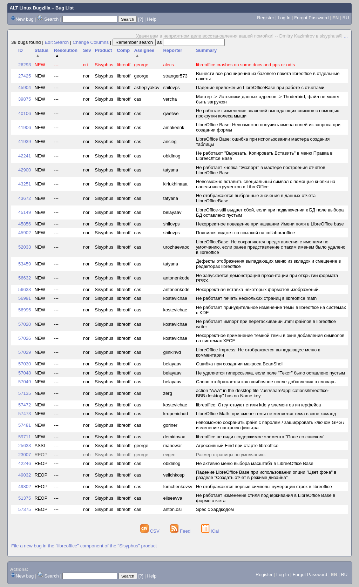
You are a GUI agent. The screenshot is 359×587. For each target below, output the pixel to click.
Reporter (172, 50)
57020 (24, 324)
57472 (24, 404)
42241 (24, 155)
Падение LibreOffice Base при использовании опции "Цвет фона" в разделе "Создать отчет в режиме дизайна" (266, 475)
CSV (150, 531)
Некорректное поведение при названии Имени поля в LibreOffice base (270, 224)
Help (151, 19)
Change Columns (91, 42)
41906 (24, 127)
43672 (24, 198)
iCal (210, 531)
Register (265, 17)
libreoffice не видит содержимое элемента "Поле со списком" (260, 436)
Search (51, 19)
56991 (24, 298)
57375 (24, 509)
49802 (24, 486)
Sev (87, 50)
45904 (24, 87)
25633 (24, 445)
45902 (24, 232)
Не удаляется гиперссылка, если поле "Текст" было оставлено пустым (270, 373)
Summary (206, 50)
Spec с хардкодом (215, 509)
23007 (24, 454)
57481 (24, 425)
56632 (24, 278)
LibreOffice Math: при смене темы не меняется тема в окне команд (266, 413)
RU (346, 17)
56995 (24, 309)
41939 (24, 141)
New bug (25, 19)
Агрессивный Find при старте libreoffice (237, 445)
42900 (24, 170)
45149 (24, 212)
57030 (24, 363)
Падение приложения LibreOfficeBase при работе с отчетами (260, 87)
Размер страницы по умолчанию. (231, 454)
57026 (24, 338)
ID (20, 50)
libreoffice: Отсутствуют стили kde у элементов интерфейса (258, 404)
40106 (24, 113)
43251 (24, 184)
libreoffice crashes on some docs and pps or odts (245, 64)
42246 (24, 463)
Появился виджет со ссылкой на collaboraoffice (245, 232)
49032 (24, 475)
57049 (24, 381)
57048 (24, 373)
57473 (24, 413)
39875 (24, 99)
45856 (24, 224)
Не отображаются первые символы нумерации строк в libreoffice (264, 486)
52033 (24, 247)
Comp (123, 50)
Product (103, 50)
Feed (181, 531)
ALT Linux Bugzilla (30, 8)
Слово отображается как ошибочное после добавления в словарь (266, 381)
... (346, 36)
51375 (24, 498)
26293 (24, 64)
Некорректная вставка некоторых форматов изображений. (258, 289)
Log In (284, 17)
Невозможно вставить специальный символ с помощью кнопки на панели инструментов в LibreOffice (266, 184)
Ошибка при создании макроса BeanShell (240, 363)
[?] (140, 19)
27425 (24, 76)
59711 (24, 436)
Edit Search (57, 42)
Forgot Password (311, 17)
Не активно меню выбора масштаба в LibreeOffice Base (254, 463)
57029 (24, 352)
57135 (24, 393)
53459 (24, 263)
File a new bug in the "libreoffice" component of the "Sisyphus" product (84, 545)
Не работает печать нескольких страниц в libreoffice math (256, 298)
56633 (24, 289)
